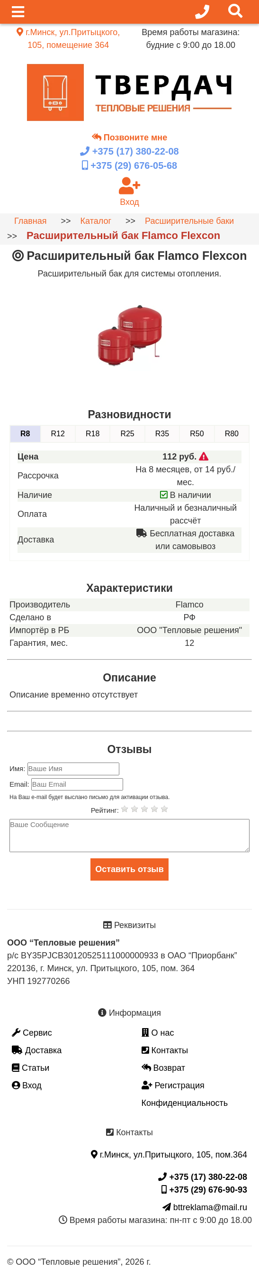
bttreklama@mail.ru (204, 1207)
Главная (30, 221)
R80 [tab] (232, 434)
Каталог (95, 221)
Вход (27, 1085)
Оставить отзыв (129, 869)
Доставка (37, 1050)
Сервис (32, 1033)
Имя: (18, 768)
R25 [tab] (127, 434)
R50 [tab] (197, 434)
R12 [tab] (58, 434)
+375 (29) (129, 165)
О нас (158, 1033)
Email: (20, 784)
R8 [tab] (25, 434)
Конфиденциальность (185, 1103)
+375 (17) (129, 151)
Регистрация (173, 1085)
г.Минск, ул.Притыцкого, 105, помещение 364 (68, 39)
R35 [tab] (162, 434)
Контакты (165, 1050)
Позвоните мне (129, 137)
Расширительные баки (189, 221)
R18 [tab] (92, 434)
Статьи (30, 1068)
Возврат (164, 1068)
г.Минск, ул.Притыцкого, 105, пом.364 (169, 1154)
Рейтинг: (106, 810)
